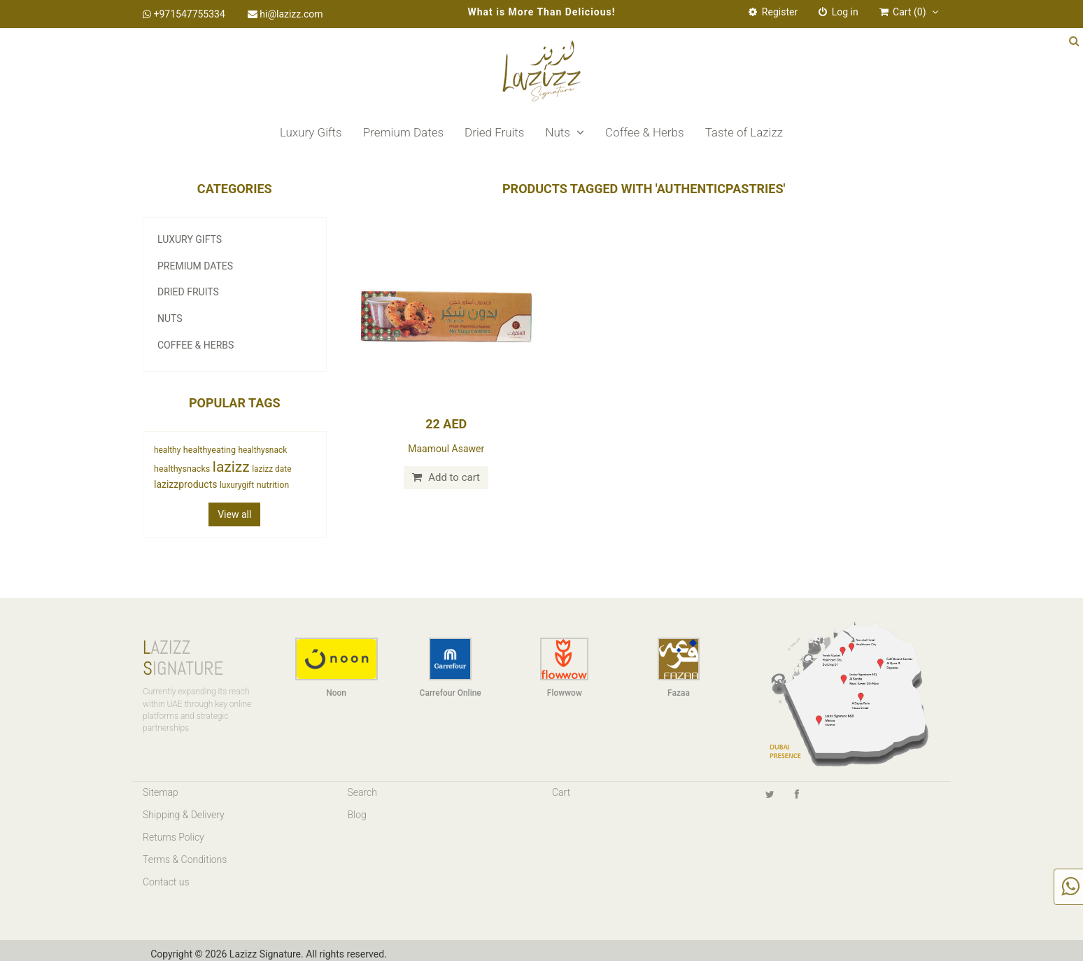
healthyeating (209, 449)
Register (773, 11)
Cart (561, 792)
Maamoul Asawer (446, 448)
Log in (838, 11)
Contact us (166, 882)
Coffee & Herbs (644, 132)
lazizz (231, 466)
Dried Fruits (494, 132)
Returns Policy (173, 837)
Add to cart (446, 477)
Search (363, 792)
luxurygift (237, 485)
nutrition (273, 484)
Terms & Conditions (185, 859)
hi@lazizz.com (285, 14)
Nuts (564, 132)
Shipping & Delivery (184, 814)
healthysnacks (182, 468)
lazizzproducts (185, 484)
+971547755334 (184, 14)
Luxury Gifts (311, 132)
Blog (357, 814)
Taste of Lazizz (744, 132)
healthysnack (262, 450)
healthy (167, 450)
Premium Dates (403, 132)
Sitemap (160, 792)
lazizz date (271, 469)
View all (234, 514)
